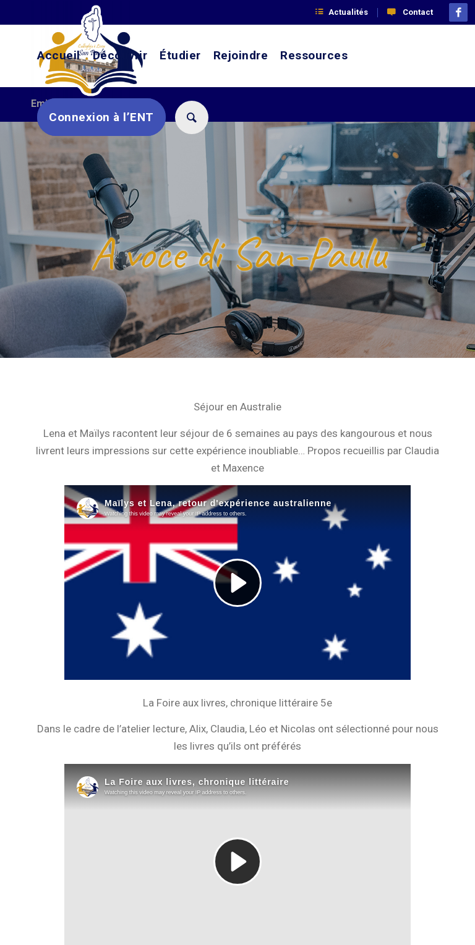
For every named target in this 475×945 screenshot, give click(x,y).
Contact (418, 12)
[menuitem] (346, 12)
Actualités (348, 12)
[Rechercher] (190, 117)
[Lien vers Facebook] (458, 12)
